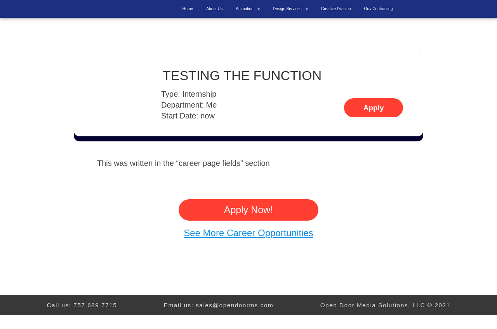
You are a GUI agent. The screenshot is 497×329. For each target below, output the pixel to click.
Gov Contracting (378, 16)
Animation (248, 16)
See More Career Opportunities (248, 247)
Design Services (290, 16)
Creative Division (336, 16)
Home (187, 16)
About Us (214, 16)
